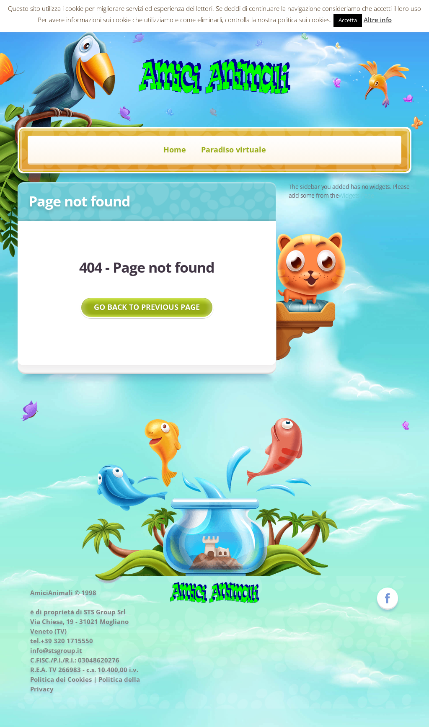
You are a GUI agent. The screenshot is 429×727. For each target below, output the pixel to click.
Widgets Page (356, 195)
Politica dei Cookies (61, 679)
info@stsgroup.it (56, 650)
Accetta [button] (348, 20)
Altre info (378, 19)
